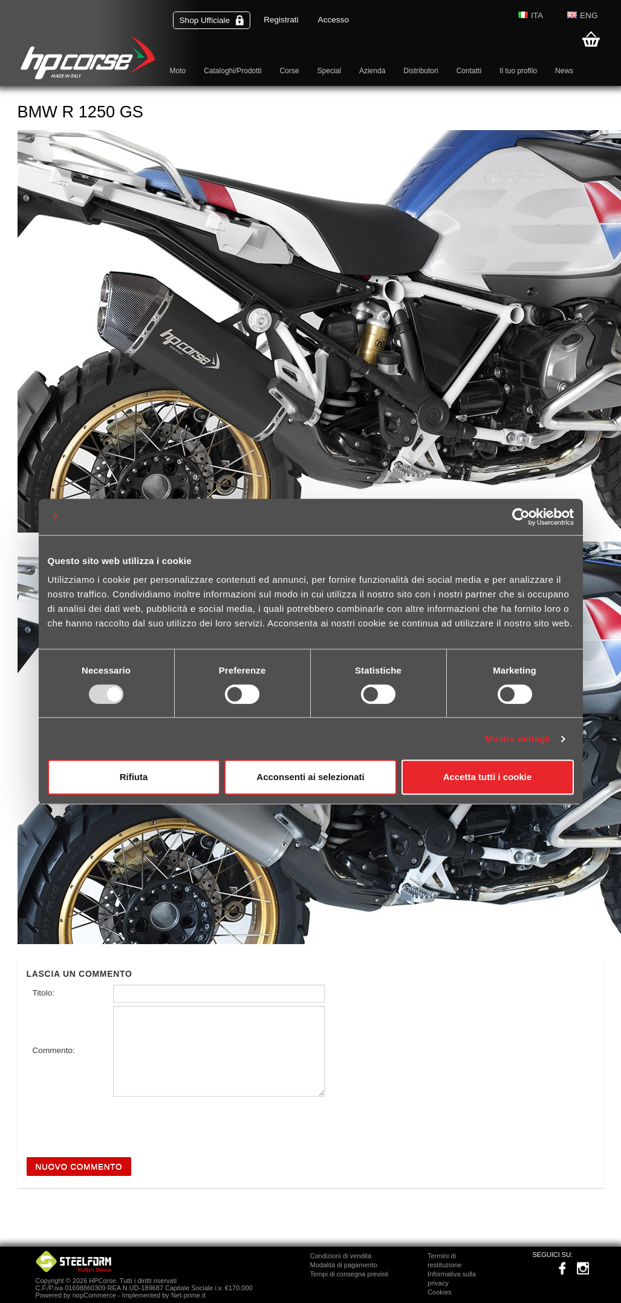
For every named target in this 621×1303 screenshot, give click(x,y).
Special (329, 71)
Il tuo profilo (518, 71)
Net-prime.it (188, 1295)
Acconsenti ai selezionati (310, 777)
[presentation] (118, 1123)
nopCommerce (94, 1295)
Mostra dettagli (517, 739)
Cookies (440, 1292)
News (564, 71)
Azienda (372, 71)
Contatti (469, 71)
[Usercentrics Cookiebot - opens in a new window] (521, 517)
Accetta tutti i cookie (487, 777)
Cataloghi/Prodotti (232, 71)
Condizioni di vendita (341, 1255)
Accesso (333, 19)
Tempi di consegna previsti (349, 1274)
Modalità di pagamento (343, 1265)
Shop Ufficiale (212, 20)
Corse (289, 71)
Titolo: (44, 992)
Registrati (281, 19)
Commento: (54, 1050)
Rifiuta (134, 777)
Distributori (420, 71)
